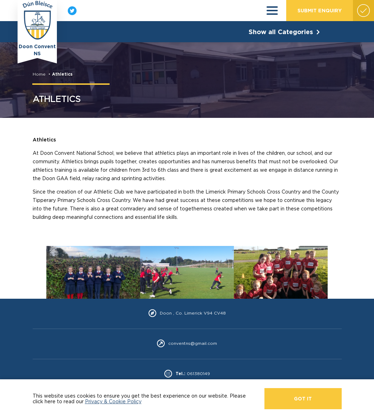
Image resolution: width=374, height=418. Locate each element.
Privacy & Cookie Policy (113, 401)
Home (39, 74)
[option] (93, 272)
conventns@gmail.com (192, 343)
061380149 (198, 373)
